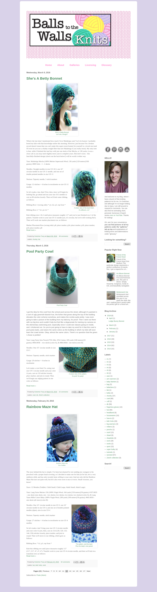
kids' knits (39, 565)
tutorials (109, 452)
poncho (109, 429)
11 (63, 571)
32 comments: (66, 562)
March (111, 325)
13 (70, 571)
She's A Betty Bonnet (44, 78)
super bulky (111, 449)
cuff (108, 401)
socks (109, 444)
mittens (109, 427)
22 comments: (64, 392)
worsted (109, 455)
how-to (109, 418)
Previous (46, 571)
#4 (108, 368)
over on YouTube (116, 215)
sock (44, 565)
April (111, 318)
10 (60, 571)
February (112, 328)
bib (108, 390)
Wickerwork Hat (122, 292)
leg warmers (111, 424)
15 (77, 571)
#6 (108, 373)
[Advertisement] (118, 107)
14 (74, 571)
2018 (109, 315)
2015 (109, 342)
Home (48, 65)
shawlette (110, 438)
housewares (111, 415)
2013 (109, 349)
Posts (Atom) (41, 575)
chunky (35, 239)
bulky (109, 393)
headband (110, 413)
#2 (108, 362)
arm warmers (111, 379)
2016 (109, 339)
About (60, 65)
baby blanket (111, 382)
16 (81, 571)
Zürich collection (44, 395)
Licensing (90, 65)
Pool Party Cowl (39, 251)
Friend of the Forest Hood (121, 256)
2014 (109, 345)
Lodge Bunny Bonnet (116, 321)
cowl (34, 395)
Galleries (75, 65)
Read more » (31, 230)
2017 (109, 336)
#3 (108, 365)
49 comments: (64, 236)
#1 (108, 359)
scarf (108, 432)
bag (108, 384)
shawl (109, 435)
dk (37, 395)
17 (84, 571)
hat (39, 239)
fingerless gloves (113, 407)
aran (108, 376)
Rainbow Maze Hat (42, 407)
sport (108, 446)
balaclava (110, 387)
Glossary (106, 65)
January (112, 332)
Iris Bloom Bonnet (123, 273)
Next (88, 571)
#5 (108, 370)
